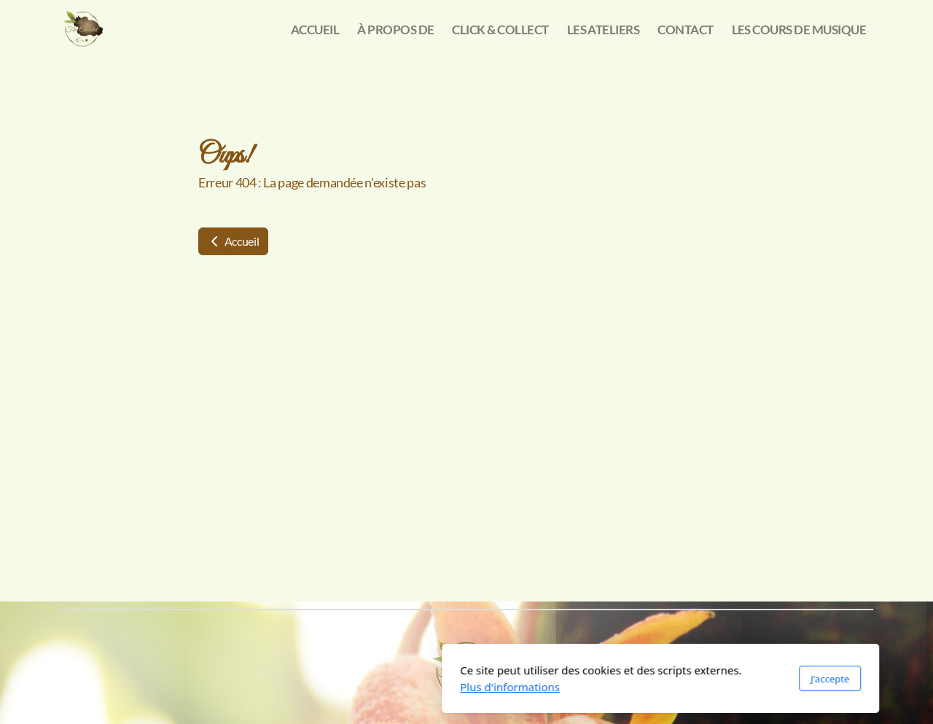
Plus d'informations (316, 687)
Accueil (233, 241)
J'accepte (636, 678)
